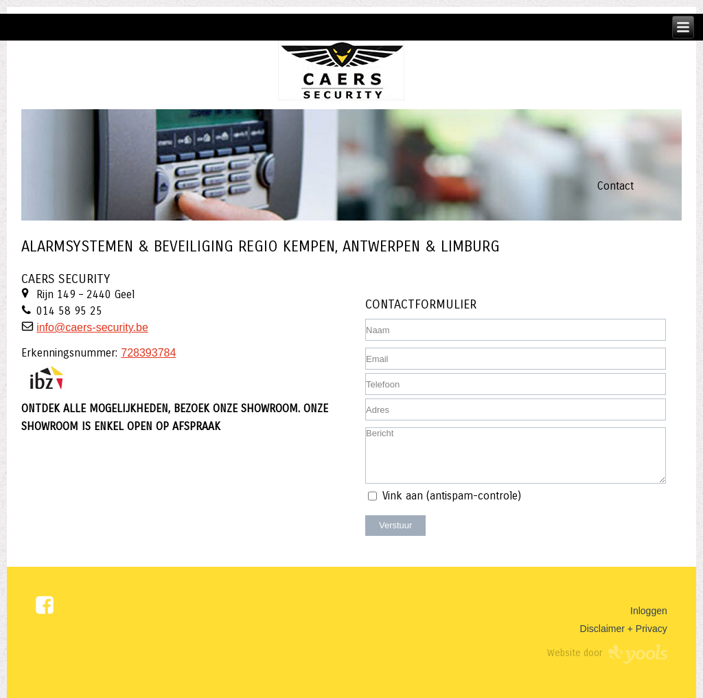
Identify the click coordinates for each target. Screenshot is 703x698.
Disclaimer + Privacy (623, 628)
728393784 (148, 353)
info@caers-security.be (92, 327)
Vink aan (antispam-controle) (451, 495)
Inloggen (648, 610)
